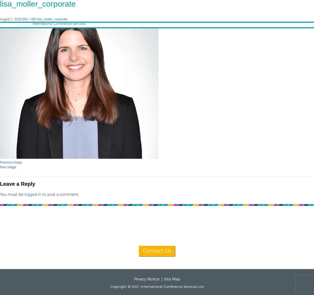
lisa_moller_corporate (52, 19)
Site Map (172, 279)
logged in (32, 194)
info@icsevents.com (225, 226)
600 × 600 (29, 19)
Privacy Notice (146, 279)
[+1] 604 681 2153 (170, 226)
